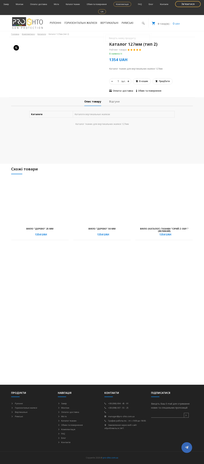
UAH (164, 23)
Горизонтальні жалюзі (80, 23)
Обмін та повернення (97, 4)
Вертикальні (109, 23)
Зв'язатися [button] (187, 4)
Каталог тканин (73, 4)
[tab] (92, 101)
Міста (56, 4)
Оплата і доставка (38, 4)
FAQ (140, 4)
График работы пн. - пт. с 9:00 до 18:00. (125, 420)
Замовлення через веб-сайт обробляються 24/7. (120, 427)
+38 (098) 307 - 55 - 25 (116, 407)
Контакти (164, 4)
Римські (127, 23)
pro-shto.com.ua (110, 457)
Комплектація (122, 4)
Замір (6, 4)
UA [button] (102, 11)
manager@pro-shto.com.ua (119, 416)
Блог (151, 4)
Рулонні (55, 23)
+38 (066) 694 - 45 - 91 (116, 403)
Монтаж (19, 4)
